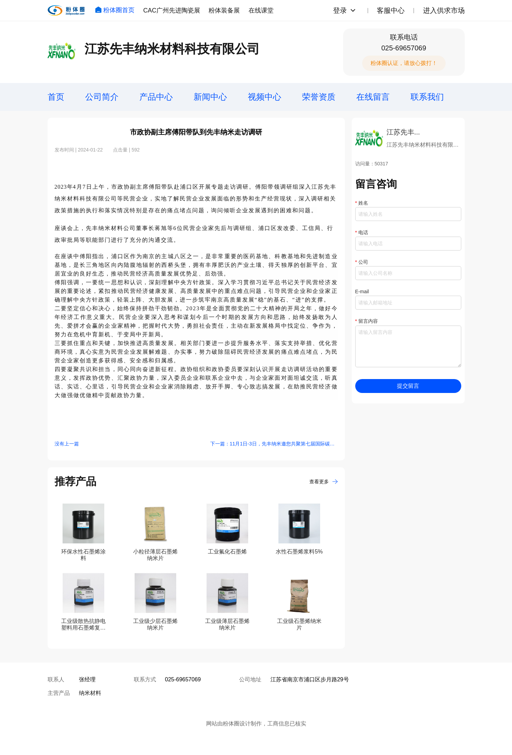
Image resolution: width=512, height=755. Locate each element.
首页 (56, 96)
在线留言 (373, 96)
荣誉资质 (318, 96)
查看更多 (323, 481)
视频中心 (264, 96)
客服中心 (391, 10)
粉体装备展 (224, 10)
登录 (340, 10)
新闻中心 (210, 96)
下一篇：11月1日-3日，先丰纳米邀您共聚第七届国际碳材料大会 (274, 443)
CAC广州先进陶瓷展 (171, 10)
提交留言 (408, 386)
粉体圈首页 (115, 10)
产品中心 (156, 96)
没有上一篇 (67, 443)
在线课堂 (261, 10)
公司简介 (102, 96)
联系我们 (427, 96)
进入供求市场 (444, 10)
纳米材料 (90, 693)
